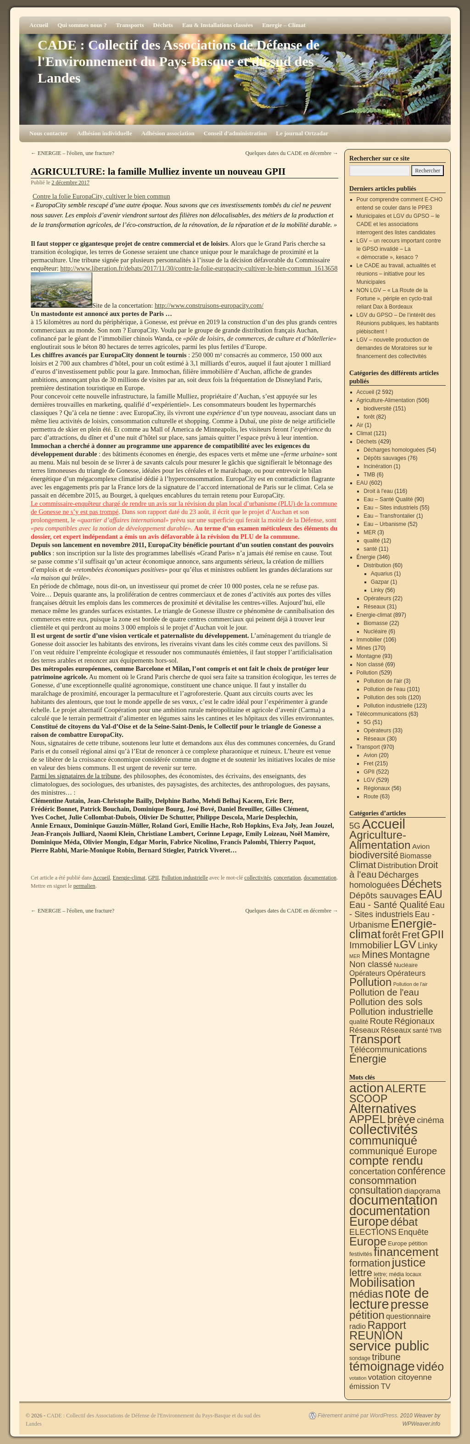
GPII (153, 877)
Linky (377, 590)
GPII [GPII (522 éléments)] (432, 934)
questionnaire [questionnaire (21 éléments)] (408, 1316)
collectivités (257, 877)
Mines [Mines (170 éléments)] (375, 954)
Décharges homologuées (394, 450)
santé (370, 549)
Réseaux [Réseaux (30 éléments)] (364, 1030)
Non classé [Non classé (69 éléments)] (370, 964)
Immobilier (369, 639)
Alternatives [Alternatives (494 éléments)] (382, 1108)
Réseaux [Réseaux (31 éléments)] (396, 1030)
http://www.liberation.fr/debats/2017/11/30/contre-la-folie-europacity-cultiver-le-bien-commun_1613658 (198, 268)
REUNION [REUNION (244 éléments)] (376, 1335)
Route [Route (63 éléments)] (381, 1021)
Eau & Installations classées (217, 25)
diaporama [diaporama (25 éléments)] (422, 1191)
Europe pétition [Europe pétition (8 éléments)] (407, 1243)
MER (370, 532)
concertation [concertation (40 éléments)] (372, 1171)
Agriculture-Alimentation (386, 400)
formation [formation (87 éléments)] (369, 1263)
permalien (84, 886)
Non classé (370, 664)
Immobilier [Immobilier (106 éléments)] (370, 945)
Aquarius (381, 573)
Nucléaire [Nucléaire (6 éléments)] (406, 965)
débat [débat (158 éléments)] (404, 1222)
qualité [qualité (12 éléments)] (358, 1021)
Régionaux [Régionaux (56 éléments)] (414, 1021)
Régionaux (377, 788)
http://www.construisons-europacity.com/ (209, 305)
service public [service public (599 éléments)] (389, 1346)
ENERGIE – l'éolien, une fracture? (72, 153)
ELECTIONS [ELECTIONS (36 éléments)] (373, 1232)
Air (360, 425)
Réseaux (374, 606)
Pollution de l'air (383, 681)
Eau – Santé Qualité (388, 499)
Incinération (378, 466)
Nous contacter (48, 133)
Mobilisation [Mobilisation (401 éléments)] (382, 1282)
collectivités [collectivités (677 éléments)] (383, 1129)
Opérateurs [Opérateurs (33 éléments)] (406, 973)
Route (371, 796)
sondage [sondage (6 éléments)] (359, 1358)
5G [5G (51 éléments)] (354, 825)
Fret (368, 763)
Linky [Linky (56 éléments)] (427, 945)
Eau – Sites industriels (391, 507)
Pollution (367, 672)
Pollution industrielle (185, 877)
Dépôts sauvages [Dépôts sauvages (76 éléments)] (383, 895)
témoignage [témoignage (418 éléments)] (382, 1366)
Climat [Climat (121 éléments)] (362, 864)
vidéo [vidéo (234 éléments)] (430, 1366)
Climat (364, 433)
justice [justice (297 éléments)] (409, 1262)
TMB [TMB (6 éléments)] (436, 1031)
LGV (369, 780)
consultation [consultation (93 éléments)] (376, 1190)
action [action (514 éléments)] (366, 1088)
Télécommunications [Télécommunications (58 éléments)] (388, 1049)
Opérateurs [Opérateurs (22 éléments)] (367, 973)
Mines (364, 648)
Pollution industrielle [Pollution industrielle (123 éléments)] (391, 1011)
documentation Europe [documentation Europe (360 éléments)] (389, 1216)
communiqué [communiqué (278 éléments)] (383, 1140)
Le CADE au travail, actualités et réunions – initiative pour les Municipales (396, 273)
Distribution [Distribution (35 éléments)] (397, 865)
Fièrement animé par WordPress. (358, 1415)
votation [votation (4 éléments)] (357, 1378)
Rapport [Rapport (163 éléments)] (386, 1325)
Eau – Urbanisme (385, 524)
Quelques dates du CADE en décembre (291, 153)
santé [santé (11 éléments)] (420, 1030)
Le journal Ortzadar (302, 133)
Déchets (163, 25)
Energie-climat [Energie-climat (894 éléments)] (392, 929)
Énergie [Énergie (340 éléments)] (367, 1059)
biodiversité (378, 408)
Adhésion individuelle (104, 133)
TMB (369, 474)
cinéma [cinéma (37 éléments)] (430, 1120)
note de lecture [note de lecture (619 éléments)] (389, 1298)
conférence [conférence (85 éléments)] (421, 1171)
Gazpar (380, 582)
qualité (372, 540)
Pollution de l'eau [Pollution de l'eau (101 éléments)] (384, 992)
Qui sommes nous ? (81, 25)
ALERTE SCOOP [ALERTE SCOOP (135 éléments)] (387, 1094)
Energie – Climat (284, 25)
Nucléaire (375, 631)
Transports (130, 25)
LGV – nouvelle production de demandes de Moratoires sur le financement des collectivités (394, 348)
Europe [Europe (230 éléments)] (367, 1241)
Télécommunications (382, 714)
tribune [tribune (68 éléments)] (386, 1356)
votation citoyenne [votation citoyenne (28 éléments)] (400, 1377)
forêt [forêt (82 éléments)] (391, 935)
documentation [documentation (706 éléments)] (393, 1199)
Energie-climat (129, 877)
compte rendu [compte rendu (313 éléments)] (386, 1160)
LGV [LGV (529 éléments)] (404, 944)
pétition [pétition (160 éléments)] (367, 1315)
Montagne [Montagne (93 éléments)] (410, 955)
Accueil (38, 25)
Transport (368, 747)
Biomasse (376, 623)
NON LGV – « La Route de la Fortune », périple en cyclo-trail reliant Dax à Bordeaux (394, 298)
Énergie (366, 557)
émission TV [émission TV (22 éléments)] (370, 1386)
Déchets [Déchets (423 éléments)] (421, 884)
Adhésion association (168, 133)
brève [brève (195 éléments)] (401, 1119)
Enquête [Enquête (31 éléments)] (413, 1232)
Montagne (369, 656)
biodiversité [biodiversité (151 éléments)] (373, 855)
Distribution (377, 565)
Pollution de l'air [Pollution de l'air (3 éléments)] (410, 984)
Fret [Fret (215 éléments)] (411, 935)
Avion (370, 755)
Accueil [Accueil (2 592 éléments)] (383, 823)
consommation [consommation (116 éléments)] (383, 1180)
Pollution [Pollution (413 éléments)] (370, 982)
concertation (287, 877)
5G (367, 722)
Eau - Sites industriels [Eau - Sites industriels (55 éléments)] (397, 909)
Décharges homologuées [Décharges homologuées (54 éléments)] (384, 880)
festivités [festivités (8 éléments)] (360, 1253)
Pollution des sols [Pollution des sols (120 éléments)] (385, 1001)
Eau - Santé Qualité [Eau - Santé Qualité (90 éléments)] (388, 905)
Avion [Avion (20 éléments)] (421, 846)
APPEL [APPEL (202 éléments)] (367, 1119)
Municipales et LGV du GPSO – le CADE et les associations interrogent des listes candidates (398, 224)
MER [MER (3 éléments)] (354, 956)
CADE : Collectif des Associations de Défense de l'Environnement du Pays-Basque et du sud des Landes (178, 61)
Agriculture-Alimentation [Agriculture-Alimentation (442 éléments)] (380, 840)
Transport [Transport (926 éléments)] (375, 1039)
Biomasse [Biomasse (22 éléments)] (415, 856)
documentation (320, 877)
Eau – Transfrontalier (389, 516)
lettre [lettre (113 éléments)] (360, 1272)
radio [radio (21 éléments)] (357, 1326)
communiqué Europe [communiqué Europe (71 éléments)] (393, 1150)
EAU (362, 483)
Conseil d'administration (235, 133)
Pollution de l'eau (384, 689)
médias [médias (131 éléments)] (366, 1294)
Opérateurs (377, 598)
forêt (369, 417)
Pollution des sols (385, 697)
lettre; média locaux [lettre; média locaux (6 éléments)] (397, 1274)
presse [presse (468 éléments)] (410, 1304)
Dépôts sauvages (385, 458)
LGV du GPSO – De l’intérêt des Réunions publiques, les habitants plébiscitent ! (398, 323)
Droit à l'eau (378, 491)
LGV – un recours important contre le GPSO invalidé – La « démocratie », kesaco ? (399, 249)
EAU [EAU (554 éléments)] (430, 894)
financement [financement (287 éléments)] (406, 1251)
